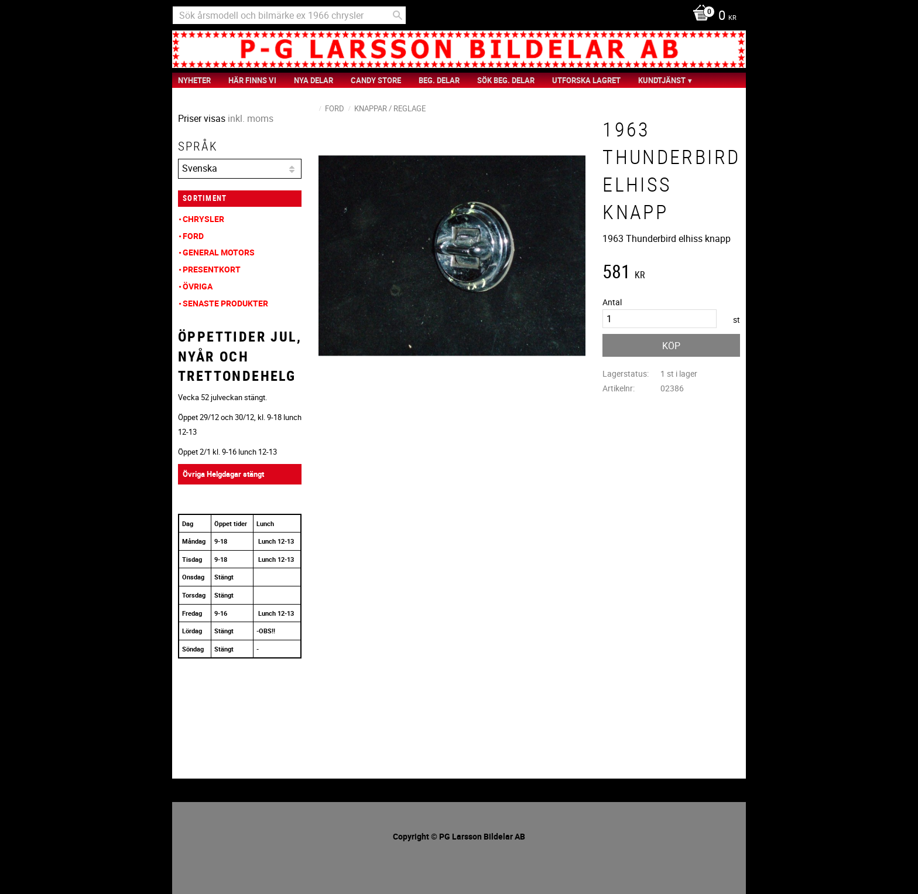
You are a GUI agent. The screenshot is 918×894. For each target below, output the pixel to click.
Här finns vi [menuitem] (252, 80)
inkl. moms (250, 118)
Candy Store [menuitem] (376, 80)
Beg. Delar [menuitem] (439, 80)
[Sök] (397, 15)
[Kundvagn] (712, 16)
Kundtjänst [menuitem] (662, 80)
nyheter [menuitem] (194, 80)
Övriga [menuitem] (198, 286)
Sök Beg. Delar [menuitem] (506, 80)
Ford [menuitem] (193, 235)
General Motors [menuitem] (219, 252)
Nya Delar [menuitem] (313, 80)
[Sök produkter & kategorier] (289, 15)
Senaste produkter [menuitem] (225, 303)
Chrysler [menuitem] (203, 218)
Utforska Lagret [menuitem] (586, 80)
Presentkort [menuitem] (212, 269)
